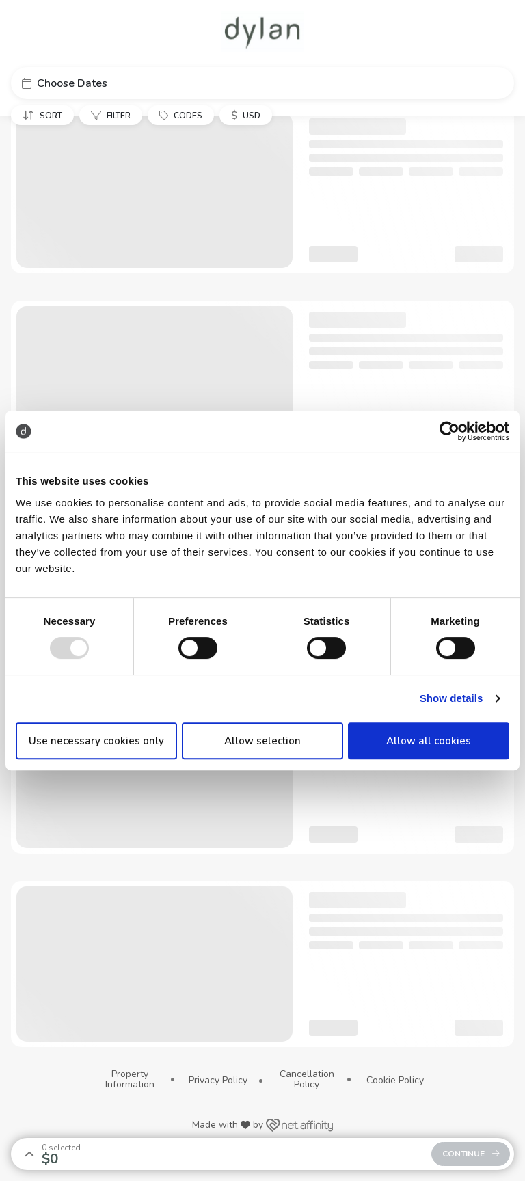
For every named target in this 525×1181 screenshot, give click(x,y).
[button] (262, 83)
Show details (451, 698)
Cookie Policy (395, 1080)
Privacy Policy (218, 1080)
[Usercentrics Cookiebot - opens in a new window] (449, 431)
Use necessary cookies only (96, 741)
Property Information (129, 1079)
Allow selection (262, 741)
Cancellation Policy (307, 1079)
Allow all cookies (428, 741)
